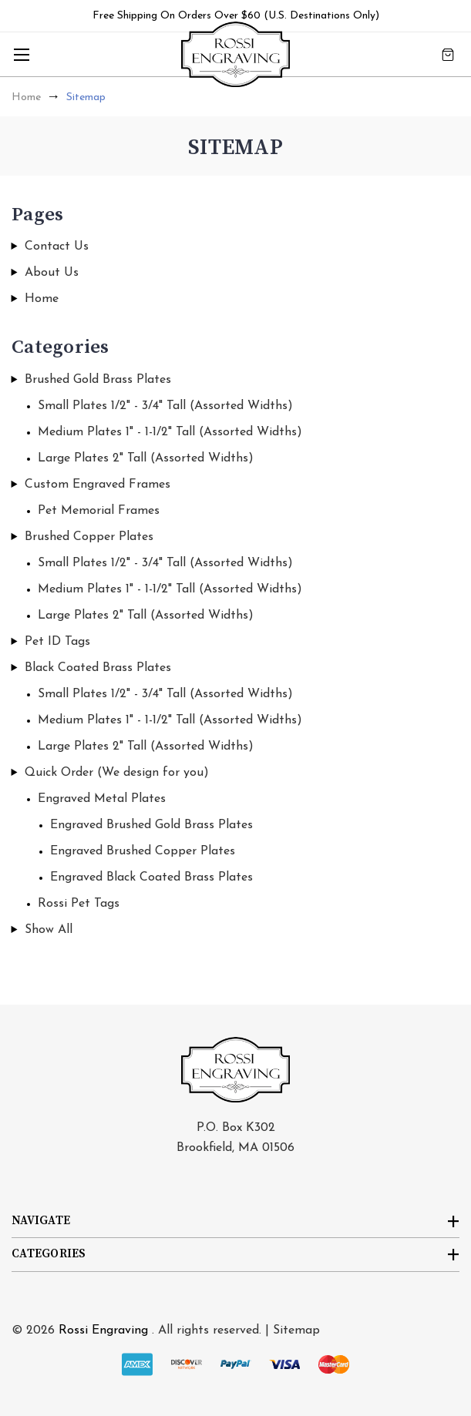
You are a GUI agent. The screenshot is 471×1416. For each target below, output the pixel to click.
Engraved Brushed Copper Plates (142, 851)
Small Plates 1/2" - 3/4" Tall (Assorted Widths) (165, 406)
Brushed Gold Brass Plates (98, 380)
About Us (52, 273)
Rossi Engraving (103, 1330)
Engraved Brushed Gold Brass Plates (151, 825)
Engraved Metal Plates (102, 799)
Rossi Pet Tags (78, 904)
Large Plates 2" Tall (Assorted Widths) (146, 458)
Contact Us (57, 246)
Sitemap (296, 1330)
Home (42, 299)
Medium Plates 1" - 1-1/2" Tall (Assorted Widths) (170, 432)
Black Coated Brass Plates (98, 668)
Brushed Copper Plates (89, 537)
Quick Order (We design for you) (117, 773)
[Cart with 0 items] (448, 54)
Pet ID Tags (57, 642)
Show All (48, 930)
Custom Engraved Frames (97, 484)
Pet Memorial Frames (99, 511)
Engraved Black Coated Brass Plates (151, 877)
